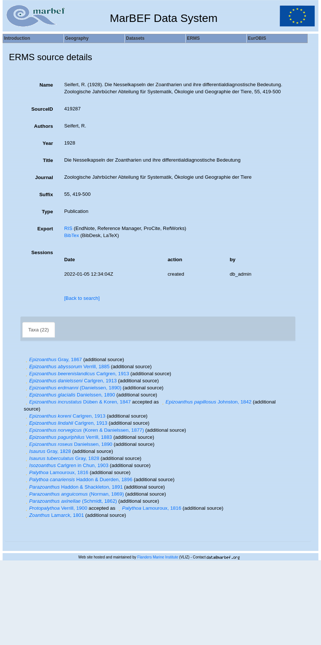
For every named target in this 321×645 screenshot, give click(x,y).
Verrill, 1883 (68, 437)
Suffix (46, 194)
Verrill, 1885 (67, 366)
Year (47, 143)
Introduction (17, 38)
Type (47, 211)
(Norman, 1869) (74, 494)
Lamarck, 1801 (54, 515)
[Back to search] (82, 298)
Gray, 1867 (53, 359)
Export (45, 228)
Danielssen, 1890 (69, 395)
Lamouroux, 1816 (56, 472)
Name (46, 85)
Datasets (135, 38)
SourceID (42, 109)
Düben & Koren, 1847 (77, 402)
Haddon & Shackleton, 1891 (73, 487)
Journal (44, 177)
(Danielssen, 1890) (72, 387)
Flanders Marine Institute (157, 557)
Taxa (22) (38, 330)
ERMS (193, 38)
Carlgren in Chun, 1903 (66, 465)
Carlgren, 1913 (76, 373)
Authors (43, 126)
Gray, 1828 (47, 451)
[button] (26, 359)
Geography (76, 38)
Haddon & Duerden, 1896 (78, 479)
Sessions (42, 252)
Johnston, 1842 (206, 402)
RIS (68, 228)
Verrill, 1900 (55, 508)
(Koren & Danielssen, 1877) (84, 430)
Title (48, 160)
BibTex (71, 235)
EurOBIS (257, 38)
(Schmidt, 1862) (70, 501)
